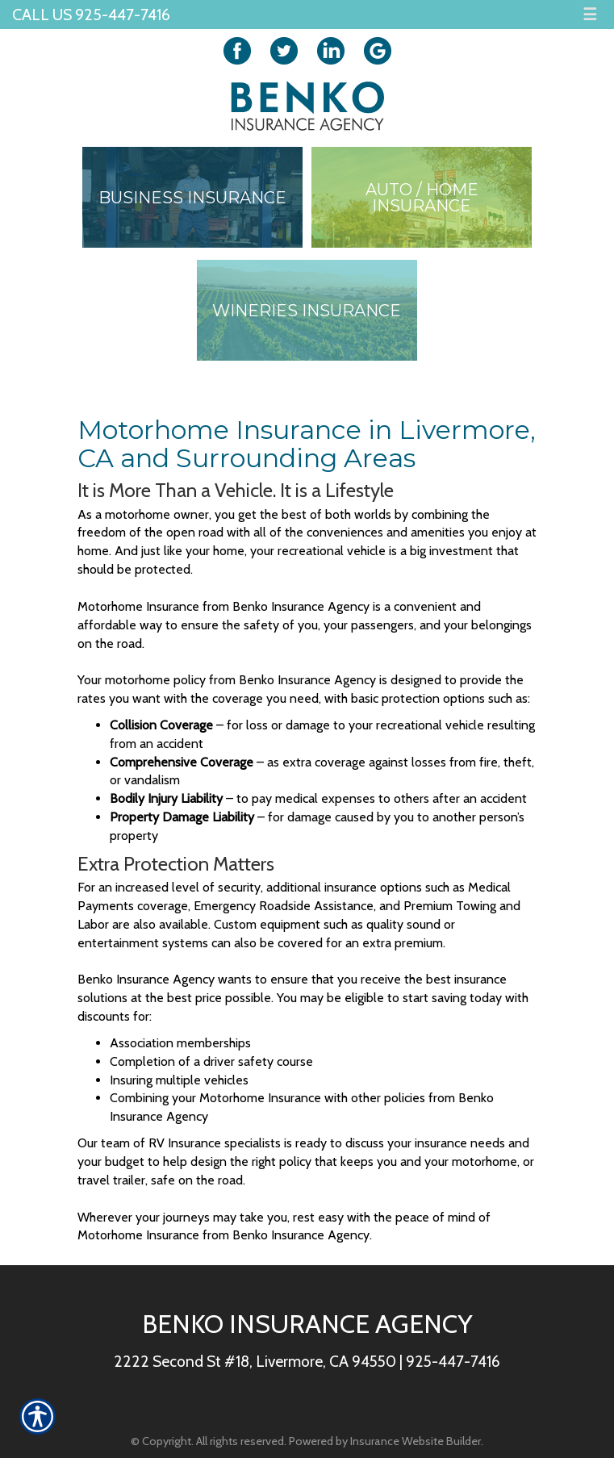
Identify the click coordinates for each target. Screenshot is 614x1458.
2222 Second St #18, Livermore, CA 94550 (255, 1361)
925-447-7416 (453, 1361)
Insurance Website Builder (415, 1441)
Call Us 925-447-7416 (91, 14)
